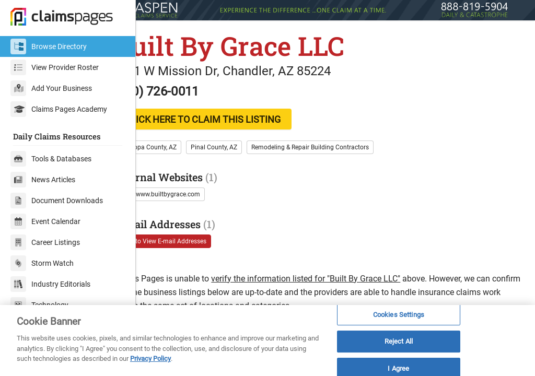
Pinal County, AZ (249, 145)
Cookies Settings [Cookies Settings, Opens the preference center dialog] (398, 315)
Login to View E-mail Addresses (198, 239)
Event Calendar (45, 221)
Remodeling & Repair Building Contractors (345, 145)
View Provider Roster (54, 67)
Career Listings (45, 242)
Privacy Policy (150, 358)
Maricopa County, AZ (183, 145)
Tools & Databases (50, 159)
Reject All (399, 341)
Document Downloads (56, 200)
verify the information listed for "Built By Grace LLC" (341, 276)
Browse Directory (48, 46)
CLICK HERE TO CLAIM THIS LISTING (238, 117)
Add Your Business (51, 88)
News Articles (42, 179)
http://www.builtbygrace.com (195, 192)
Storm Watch (42, 263)
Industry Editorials (50, 284)
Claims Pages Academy (58, 109)
